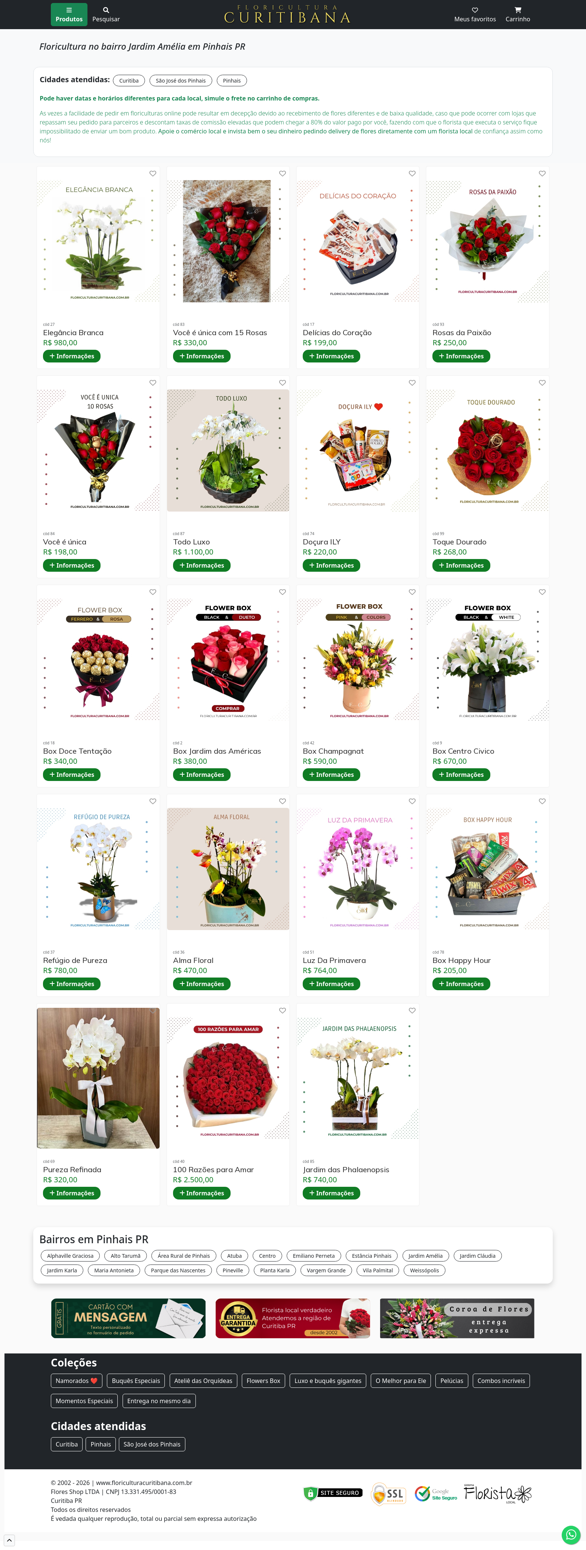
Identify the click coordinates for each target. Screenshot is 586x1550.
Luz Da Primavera (334, 960)
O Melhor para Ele (401, 1381)
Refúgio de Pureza (75, 960)
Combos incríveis (501, 1381)
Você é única (64, 541)
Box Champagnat (333, 751)
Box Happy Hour (461, 960)
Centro (267, 1255)
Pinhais (232, 80)
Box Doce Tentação (77, 751)
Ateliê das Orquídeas (203, 1381)
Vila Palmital (378, 1270)
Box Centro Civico (463, 751)
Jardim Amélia (426, 1255)
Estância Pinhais (371, 1255)
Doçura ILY (321, 541)
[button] (9, 1540)
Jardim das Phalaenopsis (346, 1169)
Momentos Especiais (84, 1401)
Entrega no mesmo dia (159, 1401)
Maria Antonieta (114, 1270)
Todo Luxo (191, 541)
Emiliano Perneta (314, 1255)
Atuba (234, 1255)
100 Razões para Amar (213, 1169)
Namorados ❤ (77, 1381)
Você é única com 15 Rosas (220, 332)
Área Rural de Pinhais (184, 1255)
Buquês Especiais (136, 1381)
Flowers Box (263, 1381)
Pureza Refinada (72, 1169)
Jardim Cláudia (478, 1255)
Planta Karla (275, 1270)
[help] (153, 173)
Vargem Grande (326, 1270)
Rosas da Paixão (461, 332)
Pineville (233, 1270)
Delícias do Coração (337, 332)
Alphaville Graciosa (70, 1255)
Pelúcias (451, 1381)
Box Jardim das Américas (217, 751)
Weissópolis (424, 1270)
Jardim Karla (62, 1270)
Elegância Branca (73, 332)
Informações (71, 356)
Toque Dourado (459, 541)
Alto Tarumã (126, 1255)
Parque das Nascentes (178, 1270)
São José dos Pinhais (181, 80)
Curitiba (129, 80)
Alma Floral (193, 960)
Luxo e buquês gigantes (327, 1381)
